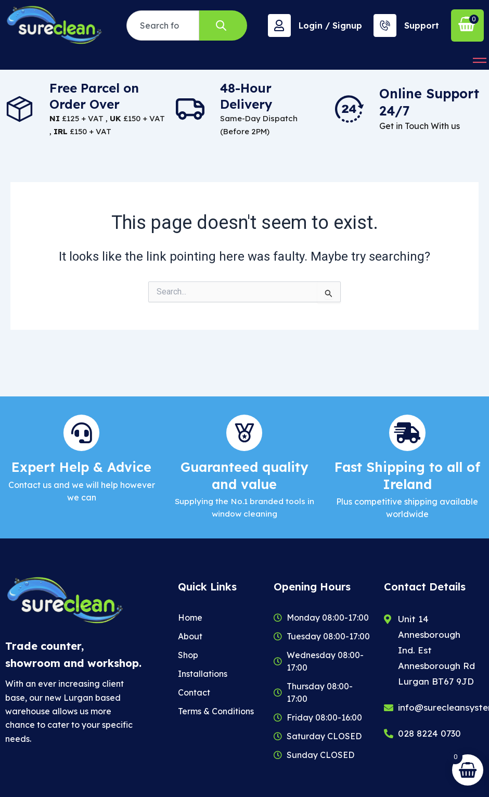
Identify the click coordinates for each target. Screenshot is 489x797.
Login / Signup (330, 25)
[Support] (385, 25)
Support (421, 25)
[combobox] (162, 25)
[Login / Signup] (279, 25)
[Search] (223, 25)
